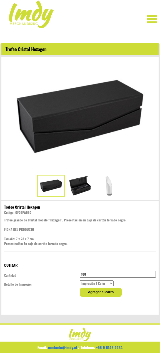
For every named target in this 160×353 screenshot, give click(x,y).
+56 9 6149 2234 (109, 347)
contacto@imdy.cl (62, 347)
